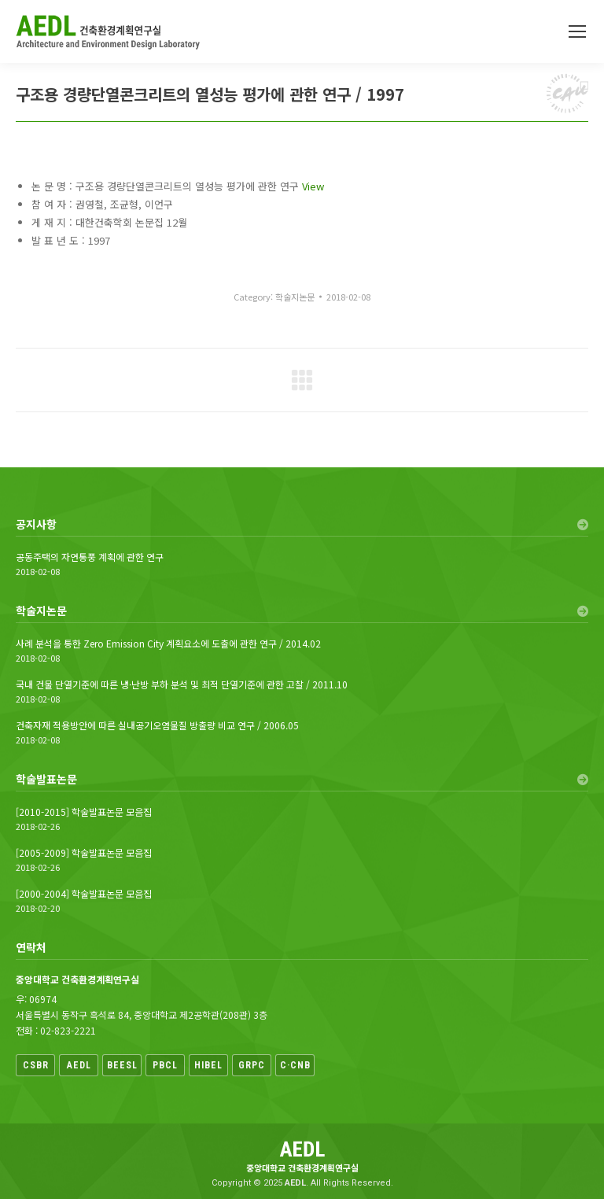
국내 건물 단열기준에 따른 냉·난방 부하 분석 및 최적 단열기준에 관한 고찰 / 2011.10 (182, 684)
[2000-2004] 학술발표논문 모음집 (84, 893)
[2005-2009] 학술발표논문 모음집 (84, 853)
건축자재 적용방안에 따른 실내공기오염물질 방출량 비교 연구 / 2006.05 (157, 725)
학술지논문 (295, 296)
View (313, 186)
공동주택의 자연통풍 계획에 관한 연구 (90, 557)
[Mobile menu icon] (577, 31)
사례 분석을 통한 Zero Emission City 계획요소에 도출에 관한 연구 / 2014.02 (168, 643)
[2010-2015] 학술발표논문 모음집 (84, 812)
